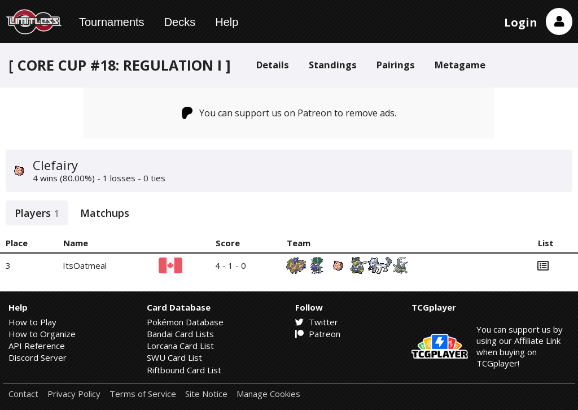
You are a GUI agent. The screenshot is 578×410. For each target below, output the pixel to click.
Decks (180, 22)
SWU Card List (174, 357)
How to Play (32, 322)
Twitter (316, 322)
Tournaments (111, 22)
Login (520, 22)
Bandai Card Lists (180, 333)
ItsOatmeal (85, 265)
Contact (23, 394)
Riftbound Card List (184, 370)
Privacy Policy (73, 394)
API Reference (36, 345)
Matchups (104, 213)
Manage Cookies (268, 394)
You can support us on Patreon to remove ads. (289, 113)
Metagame (460, 64)
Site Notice (206, 394)
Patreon (317, 333)
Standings (333, 64)
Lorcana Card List (180, 345)
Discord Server (37, 357)
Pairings (395, 64)
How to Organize (42, 333)
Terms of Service (143, 394)
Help (226, 22)
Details (272, 64)
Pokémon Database (185, 322)
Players (37, 213)
